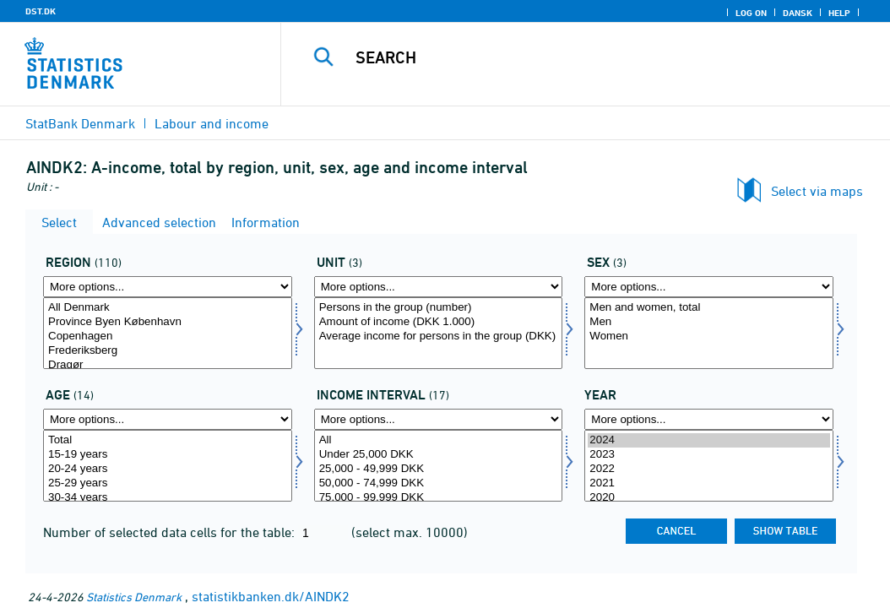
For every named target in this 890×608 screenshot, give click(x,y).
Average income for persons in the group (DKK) (438, 336)
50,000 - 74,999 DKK (438, 483)
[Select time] (708, 466)
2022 (709, 469)
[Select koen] (708, 333)
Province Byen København (167, 322)
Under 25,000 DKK (438, 455)
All (438, 440)
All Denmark (167, 308)
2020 (709, 498)
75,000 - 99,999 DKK (438, 498)
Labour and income (212, 123)
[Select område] (167, 333)
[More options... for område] (167, 286)
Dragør (167, 365)
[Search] (589, 57)
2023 (709, 455)
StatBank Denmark (80, 123)
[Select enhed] (438, 333)
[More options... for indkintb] (438, 419)
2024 (709, 440)
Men (709, 322)
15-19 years (167, 455)
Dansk (797, 13)
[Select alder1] (167, 466)
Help (839, 13)
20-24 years (167, 469)
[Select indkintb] (438, 466)
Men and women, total (709, 308)
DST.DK (40, 11)
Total (167, 440)
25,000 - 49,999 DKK (438, 469)
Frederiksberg (167, 351)
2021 (709, 483)
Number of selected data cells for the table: (170, 532)
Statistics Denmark (134, 596)
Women (709, 336)
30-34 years (167, 498)
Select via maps (817, 190)
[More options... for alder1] (167, 419)
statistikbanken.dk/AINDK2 (271, 596)
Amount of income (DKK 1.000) (438, 322)
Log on (751, 13)
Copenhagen (167, 336)
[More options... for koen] (708, 286)
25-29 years (167, 483)
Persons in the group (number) (438, 308)
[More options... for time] (708, 419)
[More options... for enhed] (438, 286)
